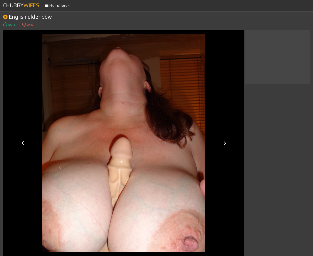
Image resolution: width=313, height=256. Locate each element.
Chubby (21, 5)
